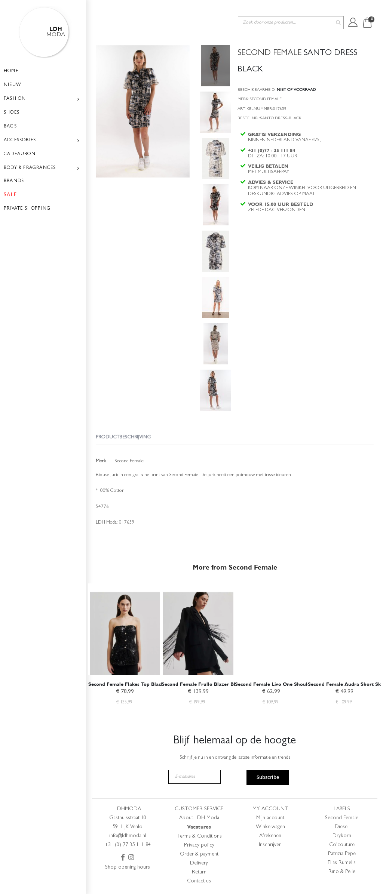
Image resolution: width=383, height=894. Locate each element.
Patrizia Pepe (342, 854)
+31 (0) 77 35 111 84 (128, 845)
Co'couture (342, 845)
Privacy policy (199, 845)
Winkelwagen (270, 827)
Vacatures (199, 827)
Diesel (342, 827)
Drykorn (342, 836)
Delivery (199, 863)
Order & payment (199, 854)
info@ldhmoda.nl (127, 836)
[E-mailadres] (194, 777)
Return (199, 872)
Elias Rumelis (342, 863)
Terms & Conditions (199, 836)
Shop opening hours (127, 867)
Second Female (341, 818)
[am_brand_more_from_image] (125, 628)
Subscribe (268, 777)
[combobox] (291, 10)
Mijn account (270, 818)
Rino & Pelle (341, 872)
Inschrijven (270, 845)
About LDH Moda (199, 818)
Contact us (199, 881)
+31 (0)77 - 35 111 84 (272, 142)
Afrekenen (270, 836)
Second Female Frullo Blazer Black (202, 683)
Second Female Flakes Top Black (125, 683)
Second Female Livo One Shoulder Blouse (284, 683)
